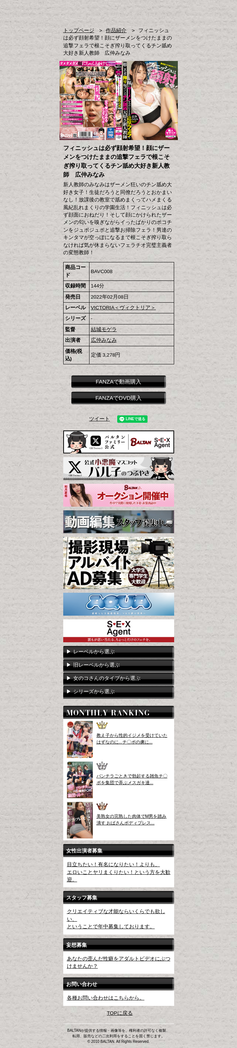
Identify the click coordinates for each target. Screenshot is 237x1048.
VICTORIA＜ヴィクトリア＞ (123, 307)
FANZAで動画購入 (118, 381)
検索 (156, 10)
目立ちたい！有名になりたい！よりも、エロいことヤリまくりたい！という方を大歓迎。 (118, 872)
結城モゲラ (104, 329)
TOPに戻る (120, 1013)
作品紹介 (116, 30)
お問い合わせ (170, 10)
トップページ (78, 30)
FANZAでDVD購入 (118, 398)
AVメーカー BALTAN (87, 14)
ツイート (99, 419)
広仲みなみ (104, 340)
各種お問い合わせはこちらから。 (106, 998)
